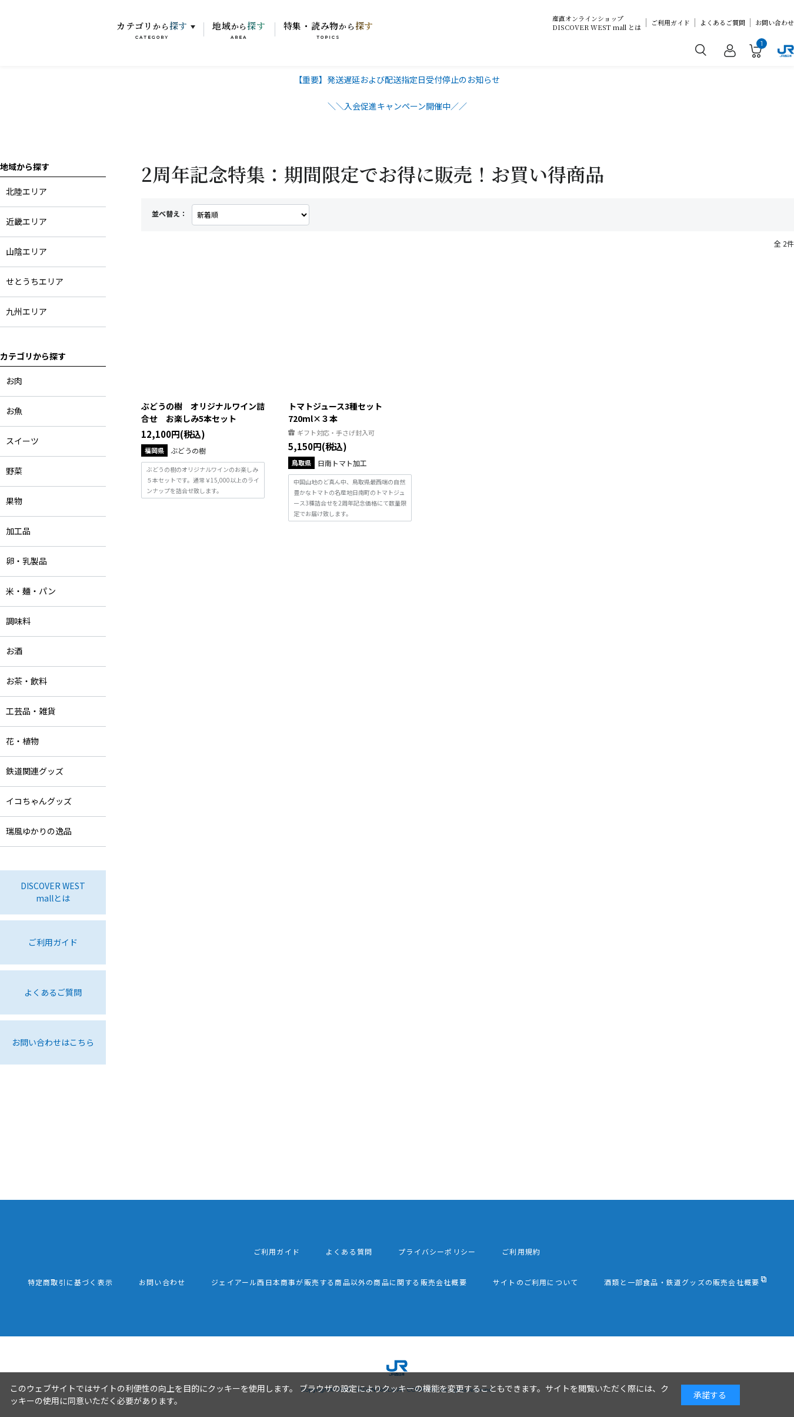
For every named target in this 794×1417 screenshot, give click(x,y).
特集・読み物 (328, 30)
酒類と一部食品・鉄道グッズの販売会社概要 (681, 1282)
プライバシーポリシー (437, 1251)
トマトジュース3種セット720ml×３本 (335, 412)
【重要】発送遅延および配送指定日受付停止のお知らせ (397, 79)
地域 (239, 30)
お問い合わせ (774, 22)
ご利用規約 (521, 1251)
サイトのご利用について (535, 1282)
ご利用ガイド (670, 22)
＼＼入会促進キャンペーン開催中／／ (397, 106)
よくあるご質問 (722, 22)
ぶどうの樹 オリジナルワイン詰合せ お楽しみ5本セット (203, 412)
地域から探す (24, 166)
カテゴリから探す (33, 356)
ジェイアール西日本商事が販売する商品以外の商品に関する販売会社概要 (339, 1282)
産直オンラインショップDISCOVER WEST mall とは (596, 23)
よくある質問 (349, 1251)
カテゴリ (152, 30)
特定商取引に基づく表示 (70, 1282)
